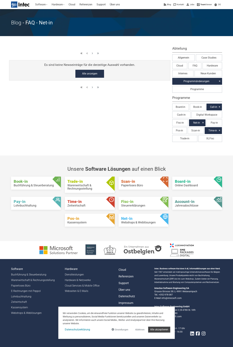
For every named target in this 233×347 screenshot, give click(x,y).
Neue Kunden (208, 73)
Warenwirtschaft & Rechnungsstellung (33, 280)
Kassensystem (19, 307)
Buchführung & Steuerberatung (28, 274)
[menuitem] (41, 4)
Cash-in (181, 114)
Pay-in (214, 122)
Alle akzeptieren (159, 329)
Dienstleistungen (74, 274)
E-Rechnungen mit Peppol (26, 291)
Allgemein (183, 57)
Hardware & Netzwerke (78, 280)
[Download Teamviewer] (204, 4)
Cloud (179, 65)
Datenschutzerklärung (77, 329)
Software (17, 269)
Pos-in (179, 130)
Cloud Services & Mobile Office (82, 285)
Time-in (212, 130)
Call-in (213, 106)
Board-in (180, 106)
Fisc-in (180, 122)
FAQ (195, 65)
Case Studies (208, 57)
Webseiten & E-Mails (76, 291)
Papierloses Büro (20, 285)
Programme (197, 89)
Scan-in (195, 130)
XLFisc (210, 138)
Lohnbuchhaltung (21, 296)
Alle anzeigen (89, 73)
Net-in (196, 122)
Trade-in (184, 138)
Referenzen (126, 276)
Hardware (212, 65)
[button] (217, 4)
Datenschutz (127, 296)
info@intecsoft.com (172, 298)
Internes (182, 73)
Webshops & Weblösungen (26, 312)
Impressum (126, 303)
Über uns (124, 289)
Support (124, 283)
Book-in (197, 106)
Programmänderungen (196, 81)
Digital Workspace (206, 114)
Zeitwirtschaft (19, 301)
